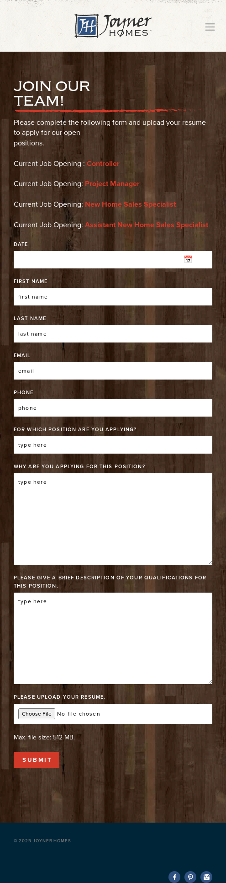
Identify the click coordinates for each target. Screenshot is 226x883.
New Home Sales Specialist (130, 204)
